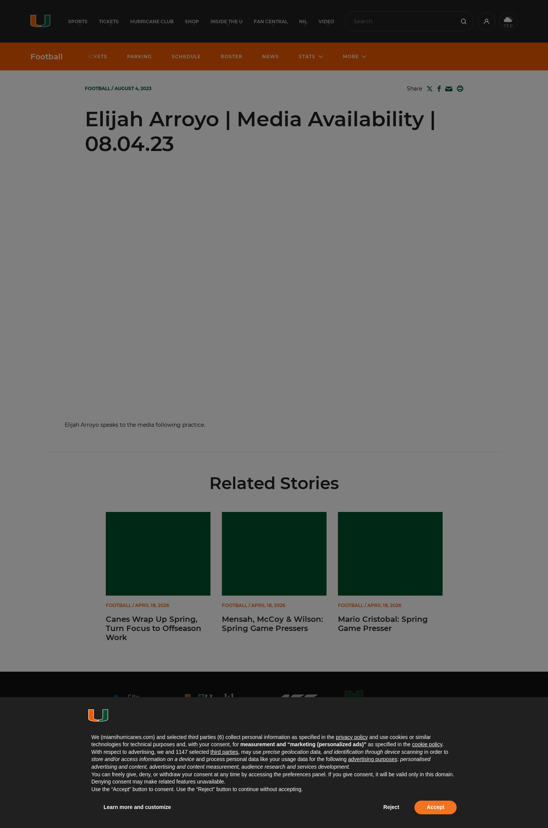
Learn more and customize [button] (137, 807)
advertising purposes (372, 759)
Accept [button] (435, 807)
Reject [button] (391, 807)
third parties (224, 752)
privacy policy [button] (352, 737)
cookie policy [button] (427, 744)
